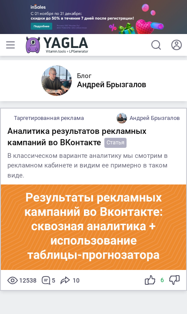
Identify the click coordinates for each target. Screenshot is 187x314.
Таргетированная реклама (49, 118)
